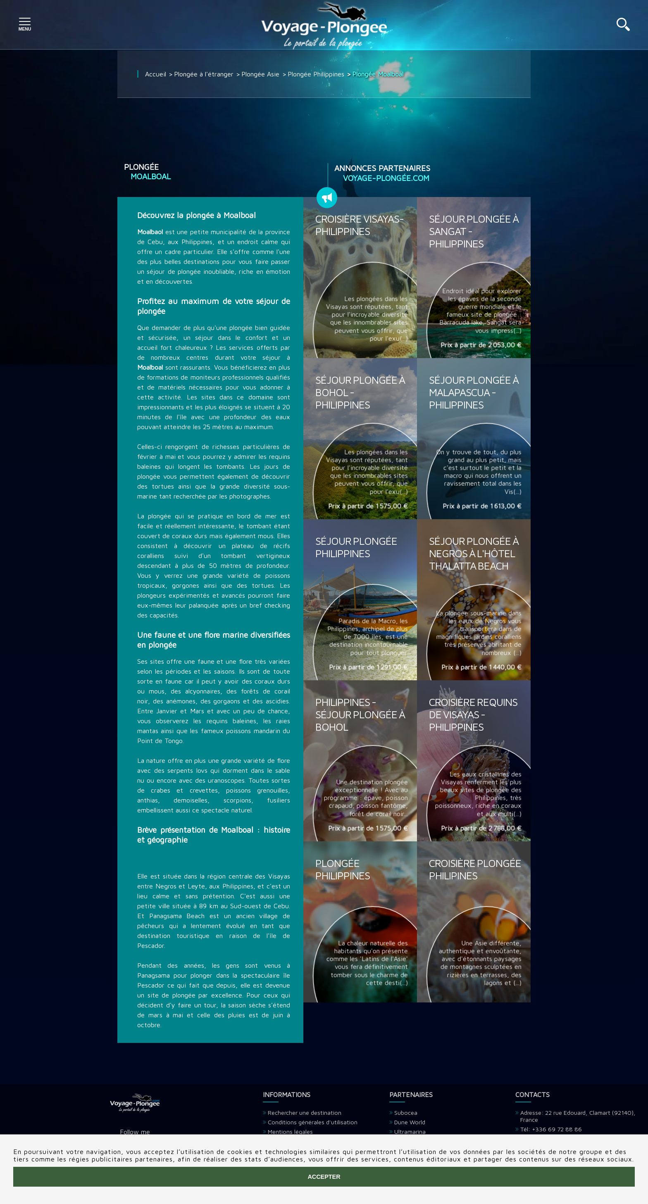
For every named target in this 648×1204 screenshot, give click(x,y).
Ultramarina (410, 1131)
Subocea (405, 1112)
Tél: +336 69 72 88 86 (551, 1129)
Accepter (323, 1176)
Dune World (409, 1122)
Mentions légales (290, 1131)
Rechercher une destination (304, 1112)
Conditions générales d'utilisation (312, 1122)
